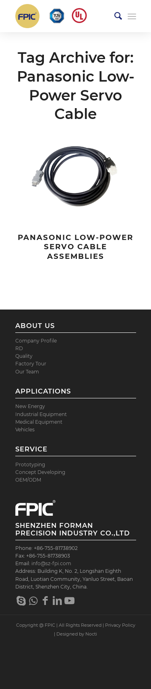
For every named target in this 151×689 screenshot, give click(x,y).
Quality (24, 356)
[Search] (114, 16)
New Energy (30, 406)
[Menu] (132, 16)
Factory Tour (30, 364)
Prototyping (30, 464)
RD (19, 348)
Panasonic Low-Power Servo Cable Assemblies (75, 247)
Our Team (27, 372)
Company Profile (36, 341)
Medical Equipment (38, 422)
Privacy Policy (120, 625)
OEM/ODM (28, 480)
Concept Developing (40, 472)
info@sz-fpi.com (51, 563)
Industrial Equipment (41, 414)
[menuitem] (114, 16)
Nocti (91, 634)
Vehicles (25, 430)
